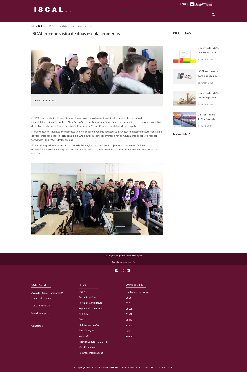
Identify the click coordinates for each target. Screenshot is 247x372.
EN (184, 4)
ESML (129, 314)
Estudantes (157, 15)
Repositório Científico (91, 308)
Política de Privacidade (162, 367)
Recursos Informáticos (91, 352)
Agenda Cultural (87, 341)
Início (34, 26)
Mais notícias (181, 134)
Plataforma (89, 324)
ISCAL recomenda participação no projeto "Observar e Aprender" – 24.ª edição (208, 74)
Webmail (84, 336)
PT (181, 4)
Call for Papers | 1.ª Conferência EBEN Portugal (207, 117)
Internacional (196, 15)
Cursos (124, 15)
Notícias (42, 26)
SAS (128, 336)
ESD (128, 303)
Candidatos (139, 15)
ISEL (128, 330)
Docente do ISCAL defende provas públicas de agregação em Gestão (208, 95)
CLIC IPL (102, 341)
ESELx (129, 308)
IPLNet (82, 291)
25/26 (86, 330)
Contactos (37, 325)
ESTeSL (130, 325)
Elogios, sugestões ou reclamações (125, 255)
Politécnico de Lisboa (137, 291)
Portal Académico (88, 297)
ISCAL (112, 15)
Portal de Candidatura (90, 302)
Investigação (176, 15)
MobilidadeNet (87, 347)
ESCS (129, 297)
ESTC (129, 319)
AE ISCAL (84, 313)
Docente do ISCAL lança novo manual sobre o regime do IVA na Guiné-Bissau (208, 50)
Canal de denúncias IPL (123, 261)
